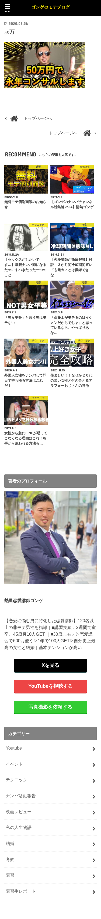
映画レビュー (19, 811)
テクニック (16, 779)
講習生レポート (21, 891)
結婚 (10, 843)
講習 (10, 875)
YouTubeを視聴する (50, 686)
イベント (14, 763)
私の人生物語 (19, 827)
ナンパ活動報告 (21, 795)
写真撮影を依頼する (50, 707)
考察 (10, 859)
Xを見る (50, 665)
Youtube (14, 748)
